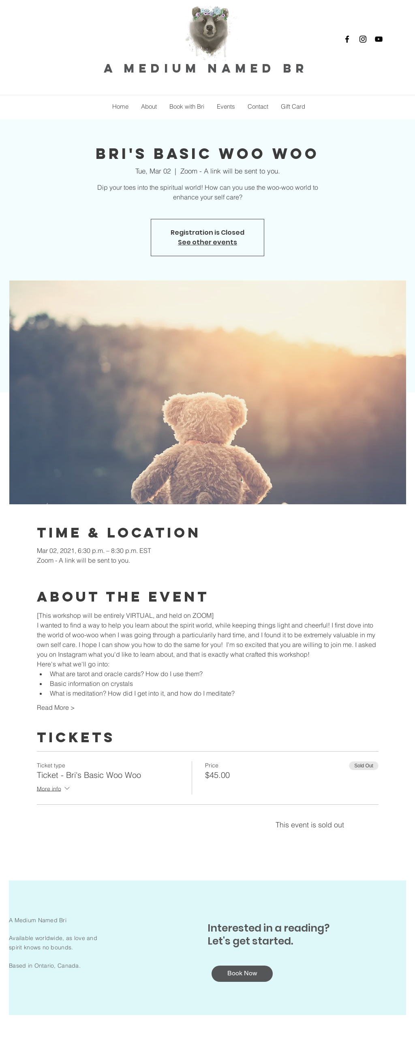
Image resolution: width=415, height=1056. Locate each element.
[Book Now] (242, 974)
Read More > (56, 707)
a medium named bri (210, 68)
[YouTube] (378, 39)
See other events (207, 242)
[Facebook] (347, 39)
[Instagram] (363, 39)
